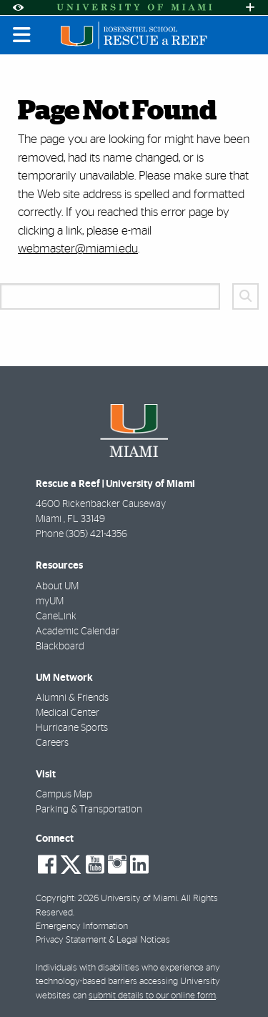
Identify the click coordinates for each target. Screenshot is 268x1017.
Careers (52, 743)
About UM (57, 586)
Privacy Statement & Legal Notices (103, 940)
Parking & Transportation (89, 810)
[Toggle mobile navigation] (22, 35)
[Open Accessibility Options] (18, 7)
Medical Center (67, 713)
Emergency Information (82, 926)
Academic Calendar (77, 632)
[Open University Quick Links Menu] (250, 7)
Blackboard (60, 647)
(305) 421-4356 (96, 534)
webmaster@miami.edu (78, 248)
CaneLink (56, 616)
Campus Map (64, 795)
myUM (50, 601)
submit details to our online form (152, 996)
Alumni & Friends (72, 698)
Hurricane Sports (72, 728)
